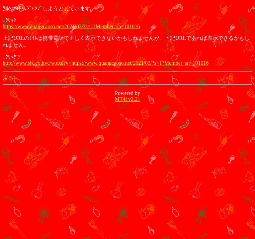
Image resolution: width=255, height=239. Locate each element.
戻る (8, 78)
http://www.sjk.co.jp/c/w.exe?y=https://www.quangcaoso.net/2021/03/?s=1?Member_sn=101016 (106, 63)
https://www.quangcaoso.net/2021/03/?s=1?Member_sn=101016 (71, 26)
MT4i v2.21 (127, 99)
